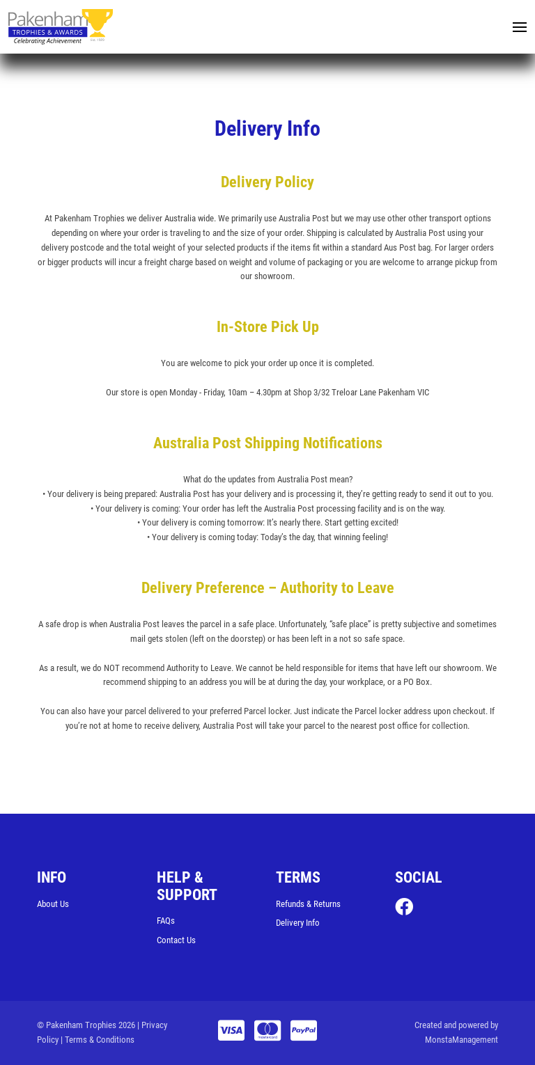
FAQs (166, 920)
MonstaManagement (461, 1039)
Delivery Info (298, 922)
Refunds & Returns (308, 904)
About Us (53, 904)
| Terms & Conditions (97, 1039)
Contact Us (176, 940)
